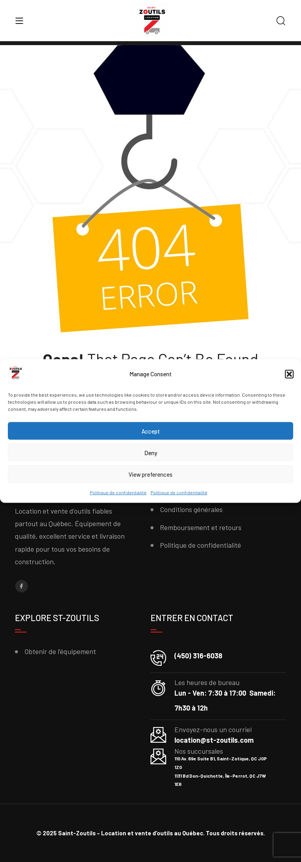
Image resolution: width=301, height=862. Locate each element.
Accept (150, 431)
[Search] (281, 21)
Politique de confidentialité (118, 492)
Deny (150, 452)
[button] (289, 374)
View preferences (150, 474)
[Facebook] (22, 586)
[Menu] (19, 21)
